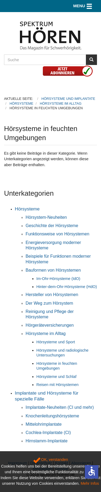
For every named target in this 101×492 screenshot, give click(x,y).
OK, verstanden (50, 459)
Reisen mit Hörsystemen (57, 384)
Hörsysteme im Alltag (46, 333)
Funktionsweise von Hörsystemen (57, 234)
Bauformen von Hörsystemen (53, 270)
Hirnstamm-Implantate (47, 441)
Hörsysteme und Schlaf (56, 376)
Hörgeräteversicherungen (50, 325)
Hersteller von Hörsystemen (52, 294)
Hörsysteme (27, 209)
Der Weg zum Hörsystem (49, 303)
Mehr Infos (90, 483)
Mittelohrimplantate (44, 424)
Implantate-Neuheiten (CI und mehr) (60, 407)
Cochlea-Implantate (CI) (48, 432)
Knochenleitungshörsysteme (52, 416)
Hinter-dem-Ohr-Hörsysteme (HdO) (66, 287)
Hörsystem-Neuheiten (46, 217)
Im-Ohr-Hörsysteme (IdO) (58, 278)
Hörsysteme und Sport (55, 342)
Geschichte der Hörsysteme (52, 225)
